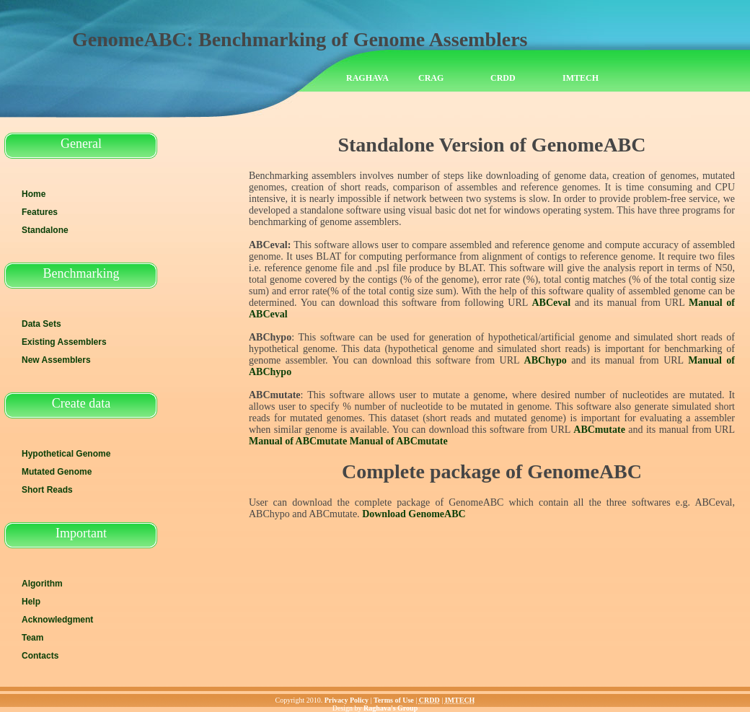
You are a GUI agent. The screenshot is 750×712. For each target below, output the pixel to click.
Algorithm (42, 584)
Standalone (45, 230)
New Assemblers (56, 360)
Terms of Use (394, 700)
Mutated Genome (57, 472)
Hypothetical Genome (66, 454)
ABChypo (545, 360)
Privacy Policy (347, 700)
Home (33, 194)
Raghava (367, 78)
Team (32, 638)
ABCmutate (599, 429)
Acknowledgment (57, 620)
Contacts (40, 656)
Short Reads (47, 490)
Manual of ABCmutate (298, 441)
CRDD (503, 78)
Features (40, 212)
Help (31, 602)
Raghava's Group (390, 708)
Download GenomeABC (414, 514)
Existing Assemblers (64, 342)
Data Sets (41, 324)
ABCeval (551, 302)
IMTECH (580, 78)
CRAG (431, 78)
